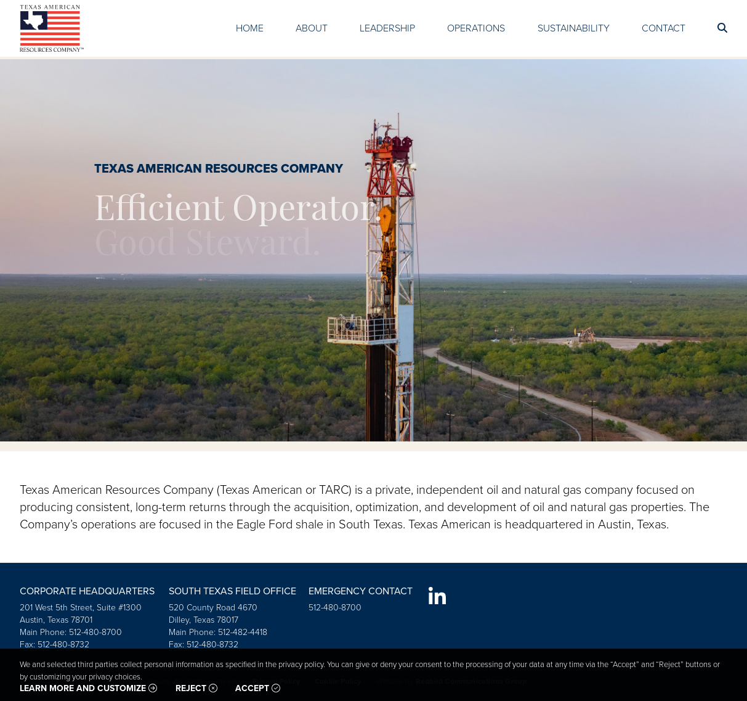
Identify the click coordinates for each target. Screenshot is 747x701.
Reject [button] (196, 689)
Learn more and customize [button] (88, 689)
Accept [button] (257, 689)
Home (250, 28)
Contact (663, 28)
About (312, 28)
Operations (476, 28)
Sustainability (574, 28)
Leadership (387, 28)
